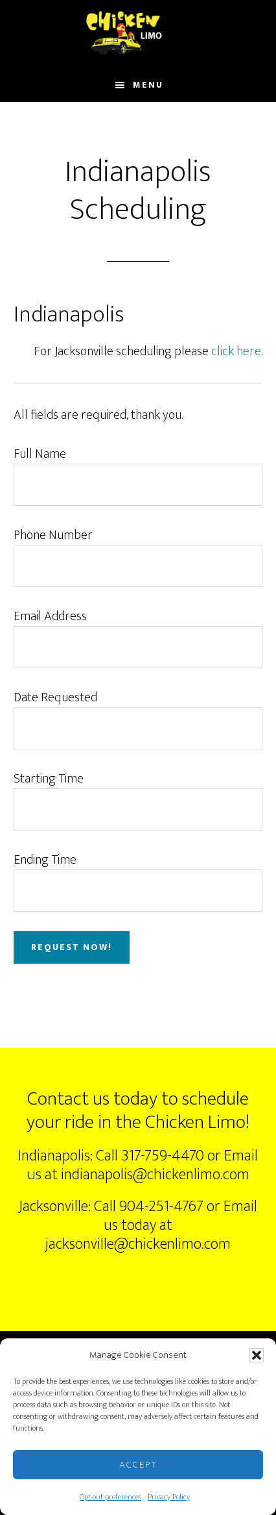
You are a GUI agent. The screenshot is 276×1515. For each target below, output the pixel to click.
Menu (148, 84)
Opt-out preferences (110, 1496)
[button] (256, 1355)
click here (236, 351)
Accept (138, 1465)
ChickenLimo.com (138, 34)
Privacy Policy (169, 1496)
